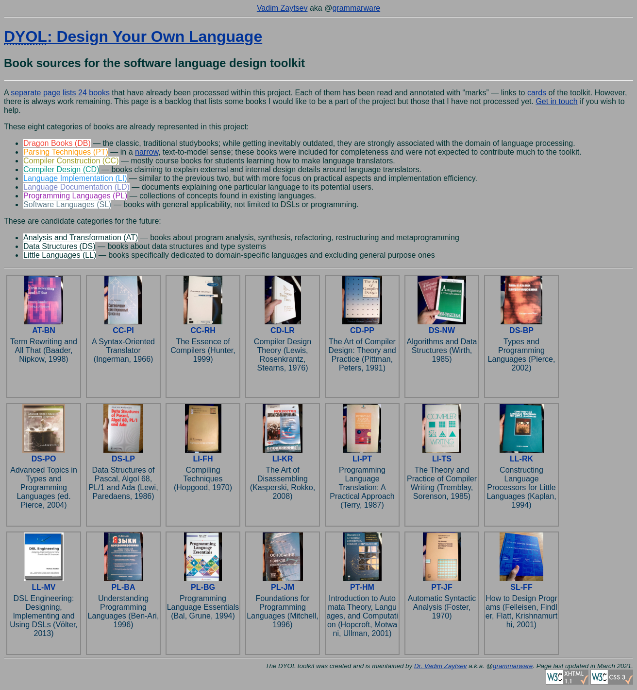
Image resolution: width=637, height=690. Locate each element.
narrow (146, 152)
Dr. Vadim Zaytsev (440, 666)
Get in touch (556, 101)
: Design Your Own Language (133, 36)
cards (536, 92)
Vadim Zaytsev (282, 8)
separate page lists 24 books (60, 92)
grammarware (356, 8)
